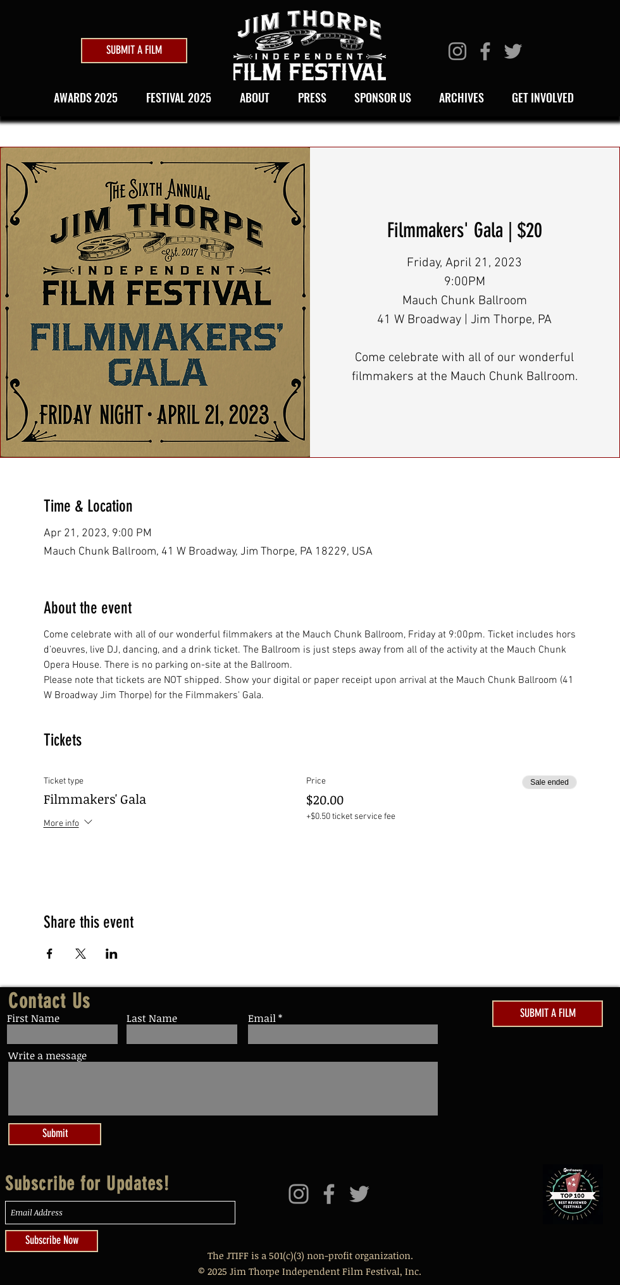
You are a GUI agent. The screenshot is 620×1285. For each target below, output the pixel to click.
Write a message (47, 1055)
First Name (33, 1018)
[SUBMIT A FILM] (134, 50)
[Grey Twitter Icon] (513, 51)
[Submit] (54, 1134)
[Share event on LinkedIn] (112, 954)
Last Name (152, 1018)
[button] (174, 97)
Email (262, 1018)
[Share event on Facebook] (50, 954)
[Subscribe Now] (51, 1241)
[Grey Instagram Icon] (457, 51)
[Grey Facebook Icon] (485, 51)
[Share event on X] (81, 954)
